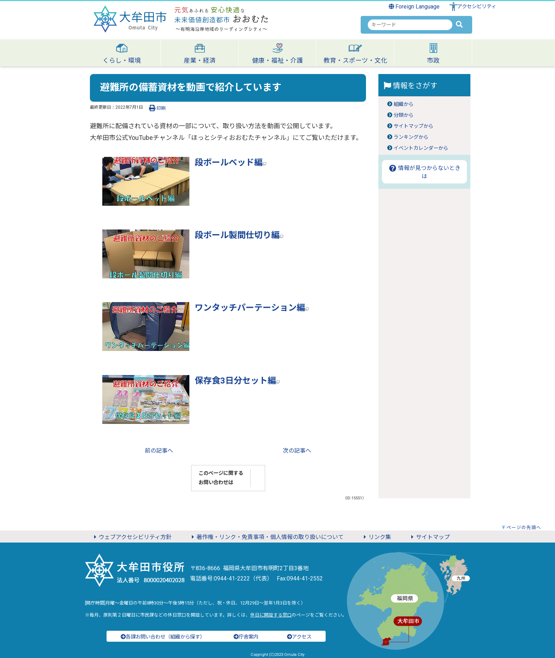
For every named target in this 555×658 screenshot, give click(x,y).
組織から (403, 104)
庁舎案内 (246, 637)
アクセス (299, 637)
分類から (403, 115)
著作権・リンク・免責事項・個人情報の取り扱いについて (266, 537)
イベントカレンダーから (421, 148)
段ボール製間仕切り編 (239, 235)
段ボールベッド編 (230, 163)
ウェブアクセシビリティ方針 (132, 537)
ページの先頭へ (524, 527)
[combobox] (410, 24)
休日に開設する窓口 (271, 615)
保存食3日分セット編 (237, 381)
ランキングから (411, 137)
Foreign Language (414, 6)
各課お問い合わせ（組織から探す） (163, 637)
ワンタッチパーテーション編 (252, 308)
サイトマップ (429, 537)
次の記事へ (297, 450)
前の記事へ (159, 450)
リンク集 (376, 537)
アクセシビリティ (476, 7)
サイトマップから (413, 126)
